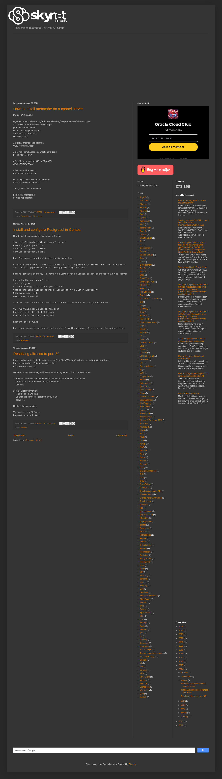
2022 (181, 638)
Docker (143, 272)
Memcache (37, 216)
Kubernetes (145, 383)
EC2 (142, 275)
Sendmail (144, 592)
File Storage (145, 292)
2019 (181, 650)
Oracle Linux (145, 501)
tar (141, 636)
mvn (142, 440)
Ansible (143, 207)
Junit (142, 373)
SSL (142, 619)
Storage (143, 623)
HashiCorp (144, 319)
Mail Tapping (145, 403)
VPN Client (145, 677)
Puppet (143, 538)
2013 (181, 721)
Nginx (142, 457)
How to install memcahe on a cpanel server (48, 109)
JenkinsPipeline (147, 356)
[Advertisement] (31, 65)
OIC (141, 474)
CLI (141, 245)
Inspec (143, 339)
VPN (142, 673)
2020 (181, 646)
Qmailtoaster (145, 545)
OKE (142, 481)
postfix (143, 525)
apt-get (143, 217)
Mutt (142, 437)
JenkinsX (144, 359)
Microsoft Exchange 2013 (151, 420)
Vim (141, 666)
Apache (143, 211)
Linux (142, 393)
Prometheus (145, 535)
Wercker (143, 683)
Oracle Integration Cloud (151, 498)
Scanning (144, 575)
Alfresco (24, 427)
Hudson (143, 332)
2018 (181, 654)
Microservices (146, 417)
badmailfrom (145, 228)
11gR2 (143, 197)
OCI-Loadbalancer (148, 471)
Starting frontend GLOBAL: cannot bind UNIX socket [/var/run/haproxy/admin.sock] (193, 222)
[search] (104, 750)
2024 (181, 630)
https (142, 326)
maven (143, 410)
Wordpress (145, 687)
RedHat (143, 548)
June (183, 705)
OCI (141, 467)
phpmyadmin (145, 521)
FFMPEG (144, 285)
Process (143, 531)
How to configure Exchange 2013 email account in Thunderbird (193, 374)
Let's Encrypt (145, 390)
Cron (142, 258)
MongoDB (144, 427)
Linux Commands (147, 396)
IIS (141, 336)
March (184, 713)
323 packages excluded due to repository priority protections (191, 339)
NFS (142, 454)
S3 (141, 572)
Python (143, 542)
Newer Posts (19, 435)
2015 (181, 665)
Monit (142, 430)
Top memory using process (152, 653)
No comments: (50, 212)
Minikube (144, 423)
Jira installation (146, 366)
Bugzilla (143, 231)
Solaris (143, 609)
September (186, 676)
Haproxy (143, 315)
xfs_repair (144, 690)
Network (143, 450)
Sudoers (143, 629)
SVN (142, 633)
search (143, 582)
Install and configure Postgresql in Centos (47, 229)
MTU (142, 433)
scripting (143, 579)
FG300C (143, 288)
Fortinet (143, 295)
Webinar (143, 680)
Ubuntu (143, 660)
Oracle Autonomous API (150, 491)
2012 (181, 725)
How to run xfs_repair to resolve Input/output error (192, 201)
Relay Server (145, 558)
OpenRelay (145, 484)
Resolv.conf (145, 562)
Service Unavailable (149, 596)
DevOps (143, 268)
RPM (142, 565)
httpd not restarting (148, 322)
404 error (144, 201)
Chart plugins (146, 238)
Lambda (143, 386)
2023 (181, 634)
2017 (181, 657)
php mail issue (146, 515)
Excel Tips (144, 278)
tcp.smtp (143, 639)
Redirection (145, 552)
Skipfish (143, 602)
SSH (142, 616)
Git (141, 302)
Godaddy (144, 309)
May (183, 709)
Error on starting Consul (188, 393)
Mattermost (145, 406)
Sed (141, 589)
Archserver (145, 221)
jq (140, 369)
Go (141, 305)
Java (142, 346)
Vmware (143, 670)
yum (142, 694)
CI (141, 241)
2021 (181, 642)
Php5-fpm (144, 518)
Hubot (142, 329)
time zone (144, 646)
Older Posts (121, 435)
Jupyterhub (145, 376)
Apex (142, 214)
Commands (145, 248)
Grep (142, 312)
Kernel (143, 379)
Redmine (144, 555)
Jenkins (143, 353)
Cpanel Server (26, 216)
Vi (141, 663)
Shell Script (145, 599)
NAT (142, 447)
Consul (143, 251)
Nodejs (143, 461)
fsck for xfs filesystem (149, 299)
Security (143, 585)
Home (71, 435)
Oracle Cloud (146, 494)
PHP (142, 508)
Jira (141, 363)
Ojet (142, 478)
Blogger (132, 764)
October (185, 672)
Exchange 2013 (147, 282)
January (185, 716)
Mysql (142, 444)
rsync (142, 569)
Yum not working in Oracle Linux (192, 267)
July (183, 701)
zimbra (143, 697)
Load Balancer (146, 400)
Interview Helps (147, 342)
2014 (181, 669)
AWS (142, 224)
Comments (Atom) (33, 440)
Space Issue (145, 612)
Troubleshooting (147, 656)
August (184, 680)
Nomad (143, 464)
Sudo (142, 626)
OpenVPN (144, 488)
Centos (143, 234)
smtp (142, 606)
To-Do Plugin (145, 650)
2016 (181, 661)
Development (146, 265)
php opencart (146, 511)
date (142, 261)
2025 (181, 627)
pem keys (144, 504)
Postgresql (25, 340)
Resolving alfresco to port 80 (36, 354)
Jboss (142, 349)
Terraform (144, 643)
